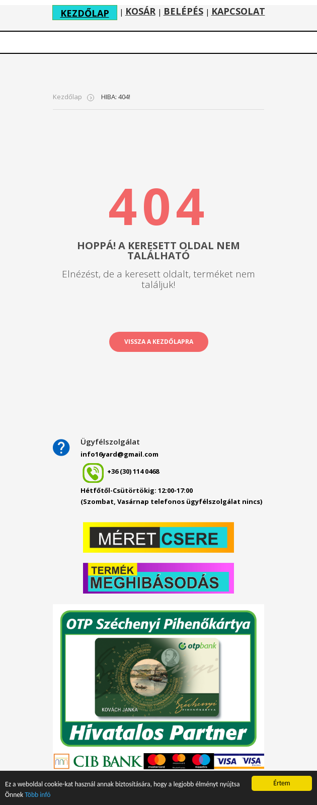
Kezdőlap (67, 96)
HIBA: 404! (115, 96)
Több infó (37, 794)
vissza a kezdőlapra (158, 341)
